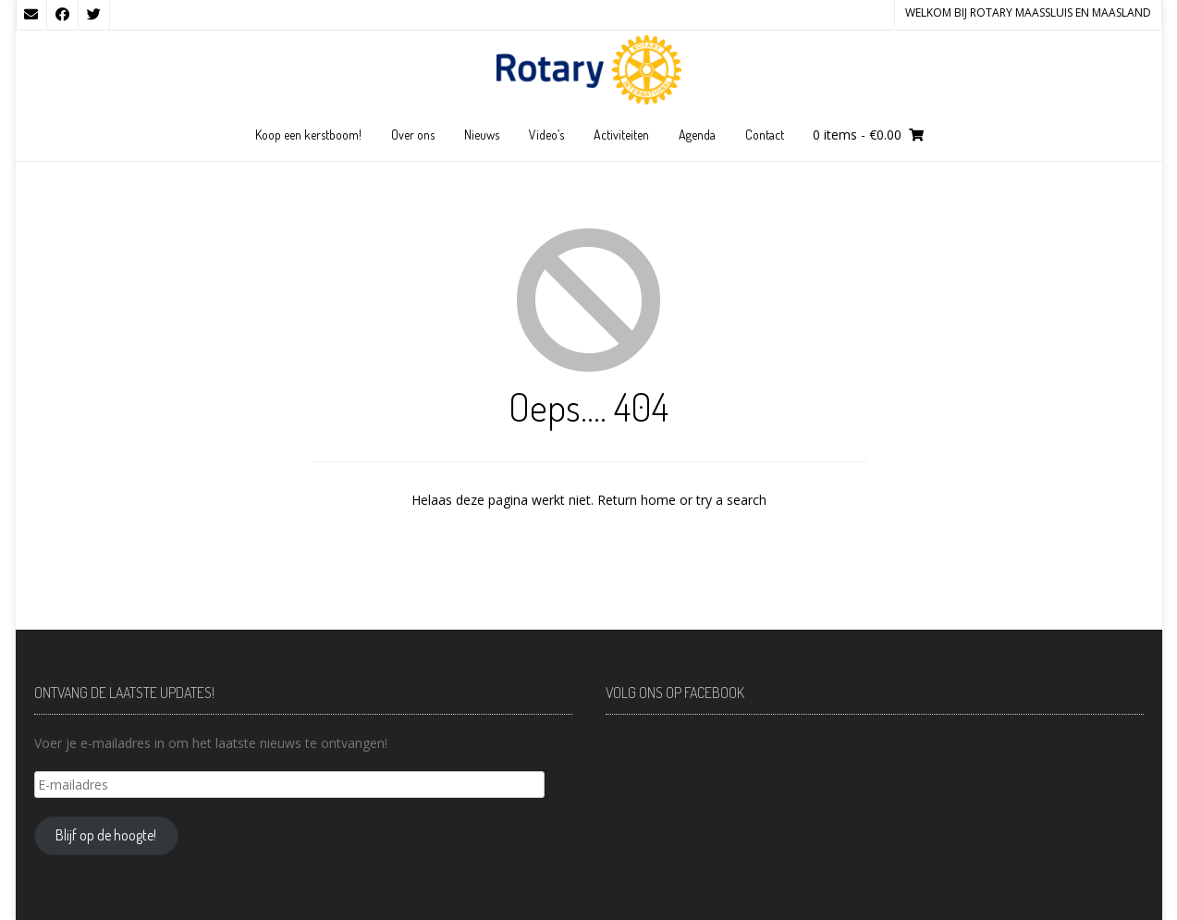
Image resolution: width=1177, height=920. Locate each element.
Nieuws (481, 134)
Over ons (413, 134)
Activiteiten (621, 134)
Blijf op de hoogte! (105, 835)
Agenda (697, 134)
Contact (764, 134)
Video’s (546, 134)
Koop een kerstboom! (308, 134)
